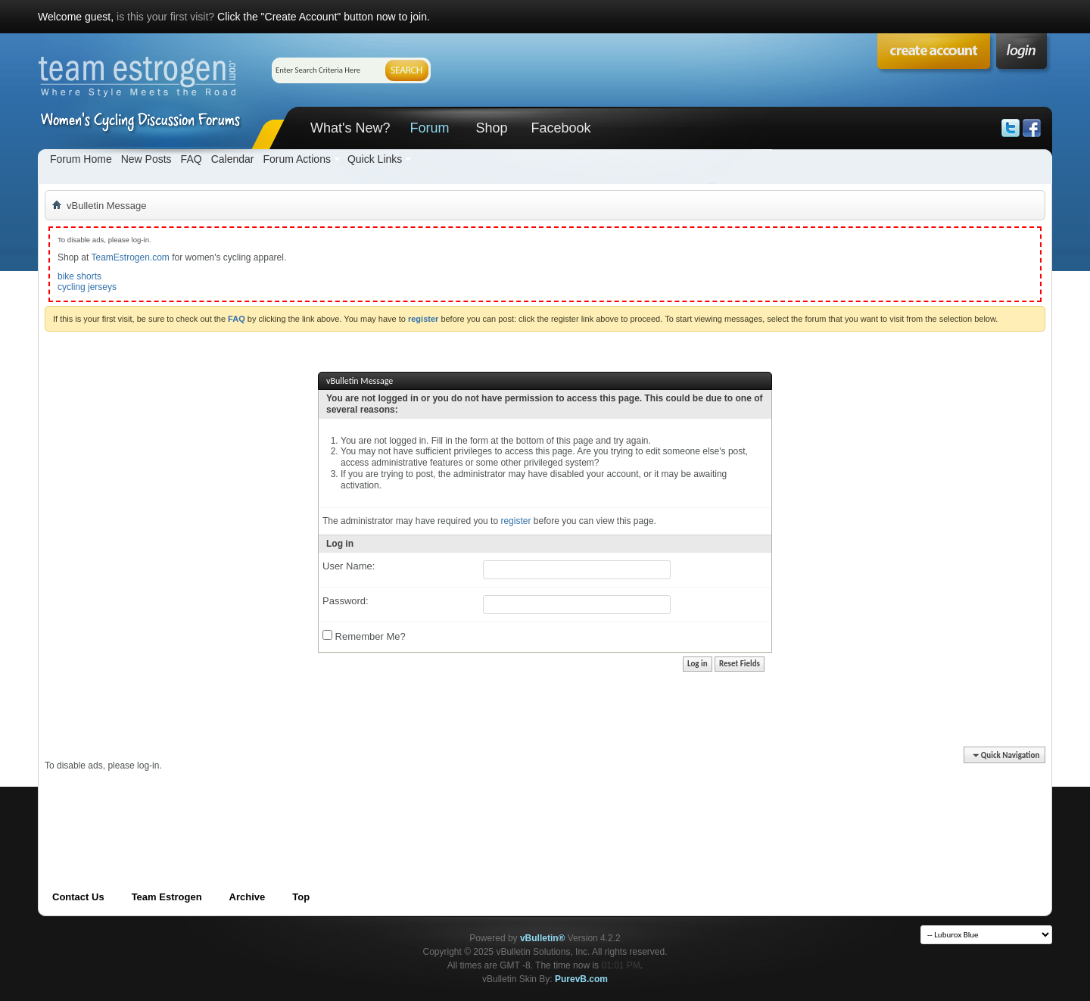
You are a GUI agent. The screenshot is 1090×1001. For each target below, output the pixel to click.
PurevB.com (581, 979)
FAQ (191, 159)
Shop (491, 128)
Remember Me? (364, 636)
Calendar (232, 159)
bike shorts (79, 276)
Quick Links (374, 159)
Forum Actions (296, 159)
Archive (247, 897)
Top (301, 897)
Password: (345, 601)
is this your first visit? (165, 17)
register (515, 521)
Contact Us (78, 897)
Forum (429, 128)
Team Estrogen (167, 897)
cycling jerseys (87, 287)
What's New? (350, 128)
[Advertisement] (320, 806)
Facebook (560, 128)
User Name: (348, 566)
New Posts (146, 159)
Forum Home (81, 159)
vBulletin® (542, 938)
